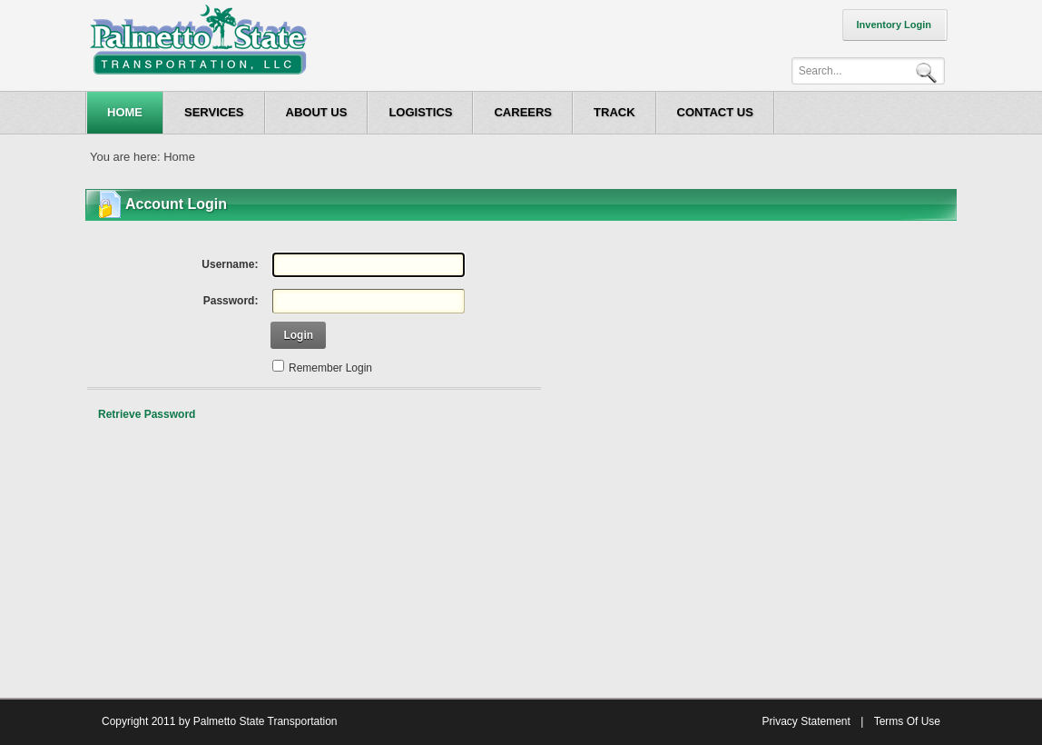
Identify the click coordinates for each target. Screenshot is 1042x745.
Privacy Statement (806, 721)
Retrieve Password (146, 414)
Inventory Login (894, 24)
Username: (230, 264)
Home (179, 157)
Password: (231, 300)
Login (298, 335)
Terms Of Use (907, 721)
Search (929, 71)
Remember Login (330, 368)
